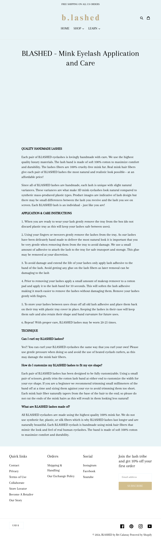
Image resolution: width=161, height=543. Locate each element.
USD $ (15, 525)
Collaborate (16, 483)
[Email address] (135, 477)
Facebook (89, 471)
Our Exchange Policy (60, 476)
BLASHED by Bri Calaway (115, 534)
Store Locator (18, 488)
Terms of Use (17, 477)
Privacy (14, 471)
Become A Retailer (21, 494)
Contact (14, 465)
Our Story (15, 500)
